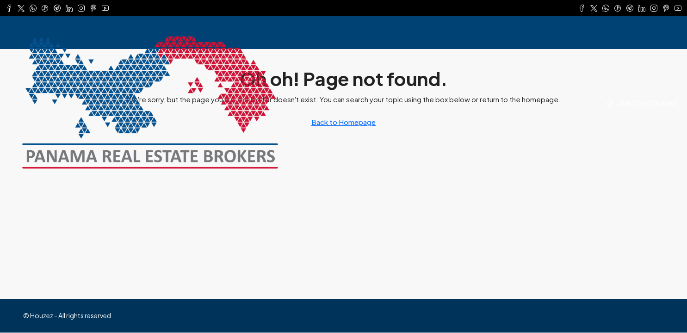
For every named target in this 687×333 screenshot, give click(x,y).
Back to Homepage (343, 121)
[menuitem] (641, 103)
